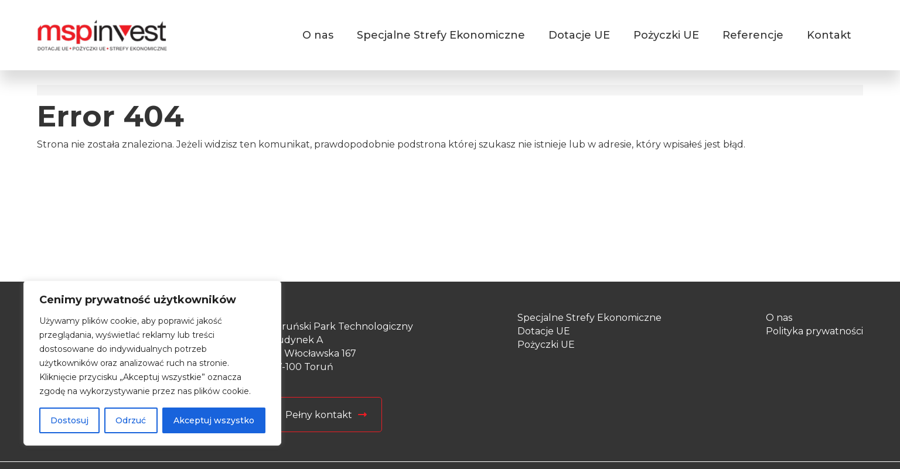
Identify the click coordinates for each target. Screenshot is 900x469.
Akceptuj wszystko (213, 420)
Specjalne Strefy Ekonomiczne (441, 35)
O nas (317, 35)
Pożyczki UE (666, 35)
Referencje (752, 35)
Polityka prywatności (814, 331)
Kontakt (829, 35)
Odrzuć (130, 420)
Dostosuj (69, 420)
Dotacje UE (579, 35)
